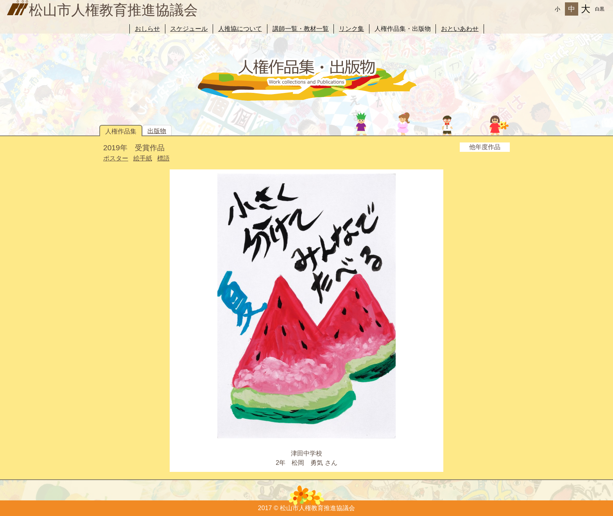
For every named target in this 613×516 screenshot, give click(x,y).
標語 (163, 158)
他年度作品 (484, 147)
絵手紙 (142, 158)
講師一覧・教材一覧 (300, 28)
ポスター (115, 158)
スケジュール (189, 28)
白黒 (599, 9)
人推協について (240, 28)
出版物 (156, 131)
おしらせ (147, 28)
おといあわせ (460, 28)
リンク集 (351, 28)
